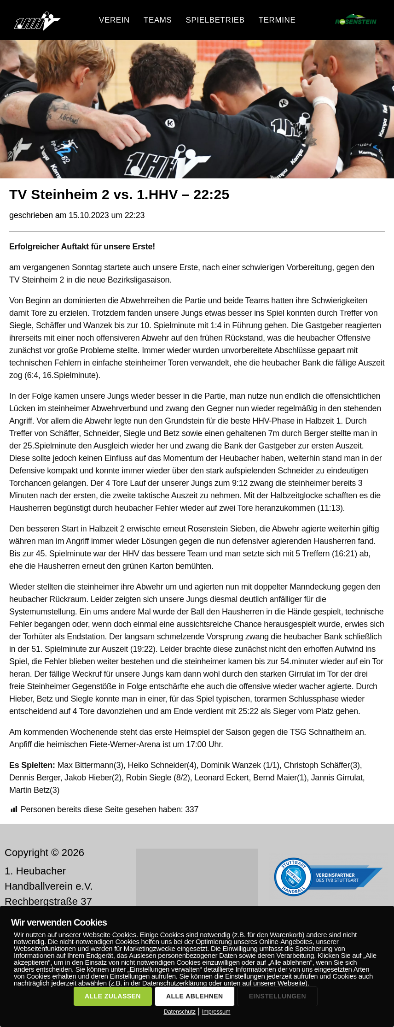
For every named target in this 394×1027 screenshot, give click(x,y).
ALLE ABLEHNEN (194, 996)
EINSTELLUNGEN (277, 996)
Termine (277, 20)
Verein (114, 20)
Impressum (216, 1011)
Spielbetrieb (215, 20)
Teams (158, 20)
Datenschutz (179, 1011)
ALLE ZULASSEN (113, 996)
